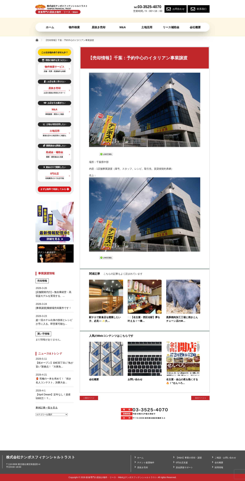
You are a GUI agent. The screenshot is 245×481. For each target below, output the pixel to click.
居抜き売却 (55, 90)
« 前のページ (89, 398)
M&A (54, 111)
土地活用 (54, 133)
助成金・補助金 (54, 154)
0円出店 (54, 175)
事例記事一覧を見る (47, 407)
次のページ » (200, 398)
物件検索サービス (55, 68)
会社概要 (94, 379)
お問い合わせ (135, 379)
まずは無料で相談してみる (54, 189)
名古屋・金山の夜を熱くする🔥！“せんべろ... (182, 381)
